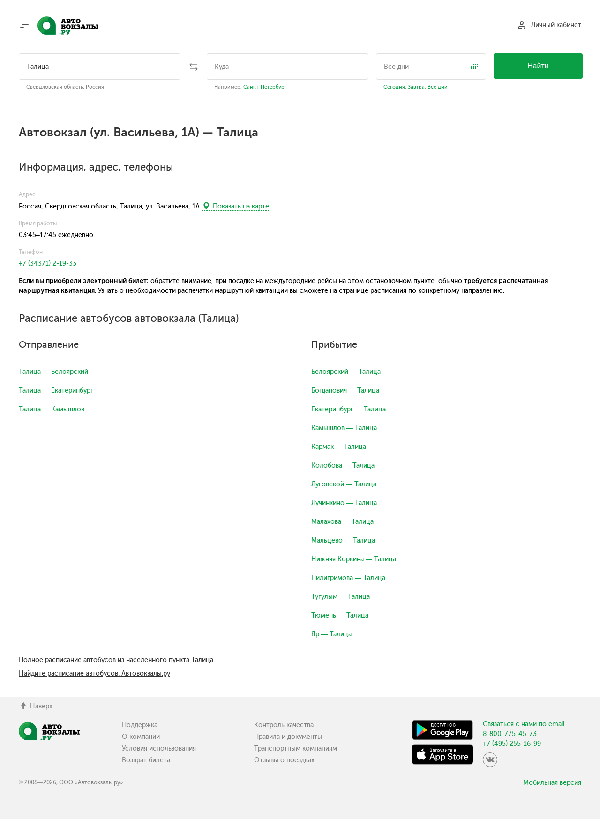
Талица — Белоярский (53, 372)
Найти (538, 66)
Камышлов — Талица (344, 428)
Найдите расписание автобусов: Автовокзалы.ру (94, 674)
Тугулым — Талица (340, 597)
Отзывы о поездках (284, 760)
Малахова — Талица (342, 522)
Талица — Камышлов (51, 409)
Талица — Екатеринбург (56, 391)
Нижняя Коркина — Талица (353, 559)
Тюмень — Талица (339, 615)
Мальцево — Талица (343, 540)
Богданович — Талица (345, 391)
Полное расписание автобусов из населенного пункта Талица (116, 660)
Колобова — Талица (343, 465)
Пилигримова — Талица (348, 578)
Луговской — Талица (343, 484)
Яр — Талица (331, 634)
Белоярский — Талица (346, 372)
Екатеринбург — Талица (348, 409)
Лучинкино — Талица (344, 503)
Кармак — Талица (338, 447)
